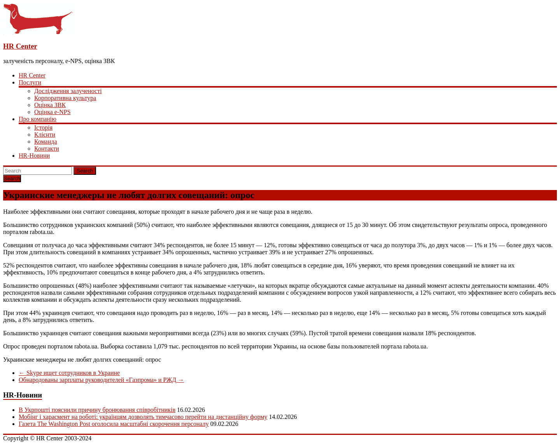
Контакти (46, 148)
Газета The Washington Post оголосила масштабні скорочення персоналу (114, 423)
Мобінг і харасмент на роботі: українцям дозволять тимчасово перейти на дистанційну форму (143, 416)
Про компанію (37, 119)
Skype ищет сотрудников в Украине (69, 372)
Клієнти (44, 134)
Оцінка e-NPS (52, 112)
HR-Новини (34, 155)
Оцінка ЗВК (50, 105)
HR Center (20, 46)
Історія (43, 127)
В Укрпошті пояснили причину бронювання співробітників (97, 409)
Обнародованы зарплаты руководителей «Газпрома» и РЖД (101, 379)
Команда (45, 141)
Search (85, 171)
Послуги (30, 82)
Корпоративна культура (65, 98)
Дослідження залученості (68, 91)
